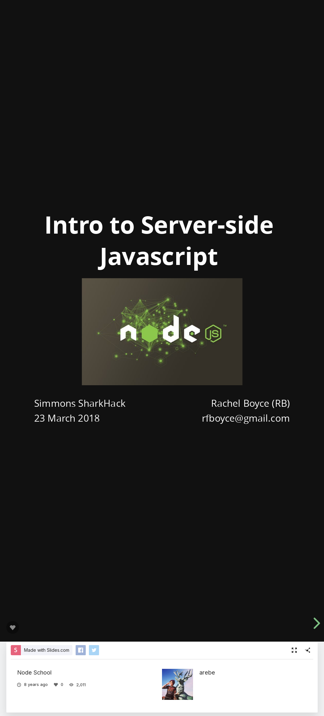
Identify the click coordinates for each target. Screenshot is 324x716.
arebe (207, 672)
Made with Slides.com (46, 650)
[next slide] (315, 623)
